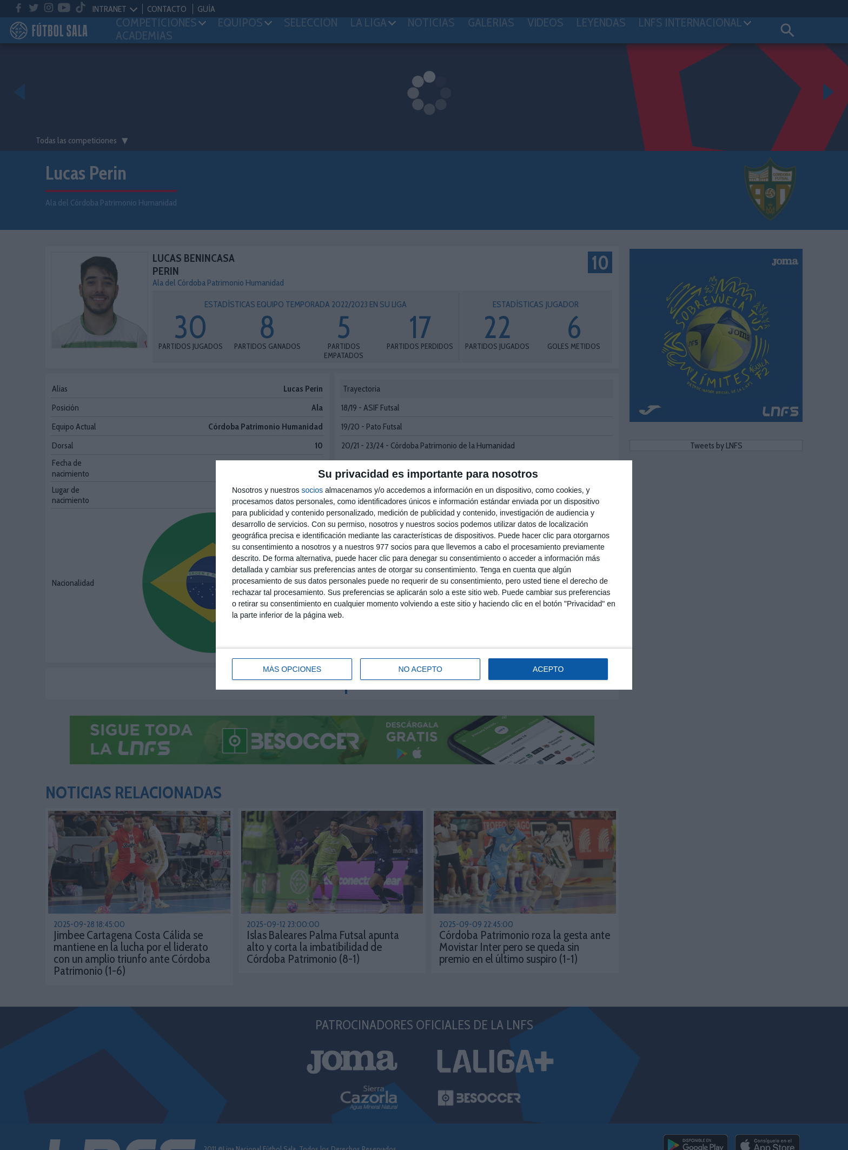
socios (312, 490)
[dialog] (424, 575)
